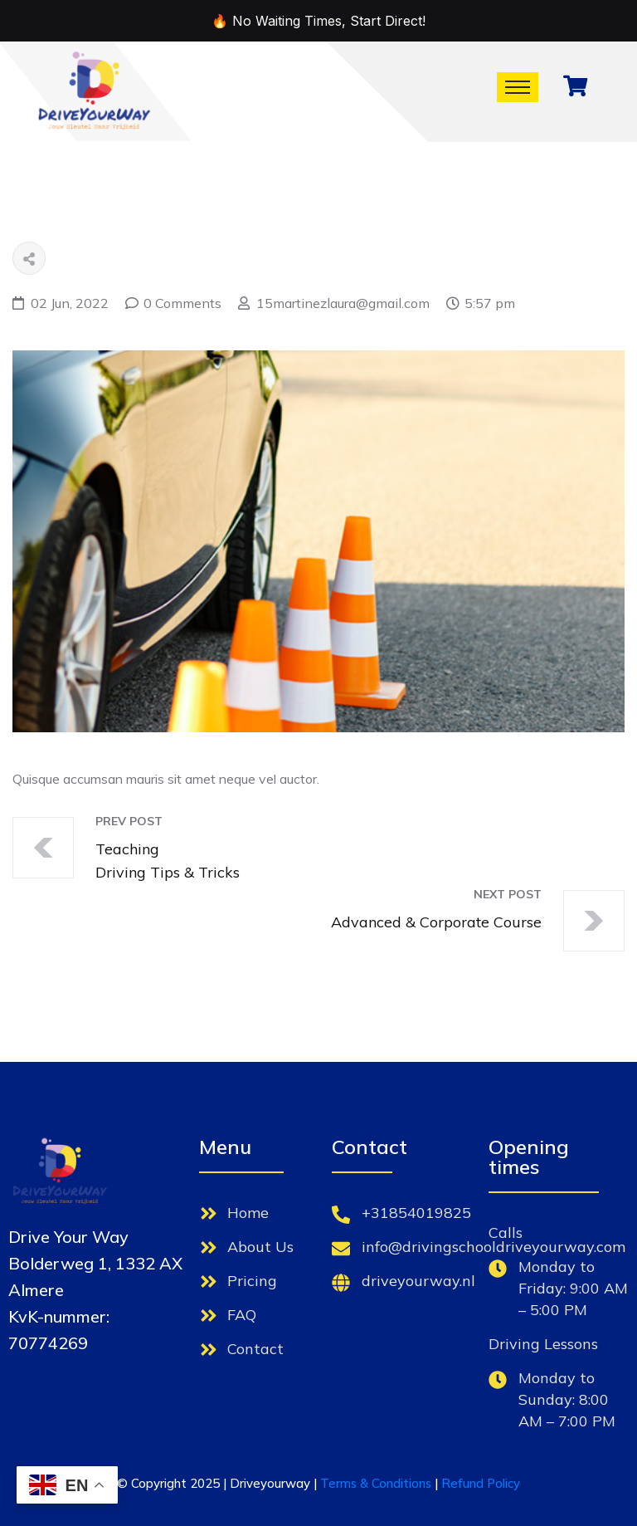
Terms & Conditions (375, 1483)
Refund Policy (480, 1483)
